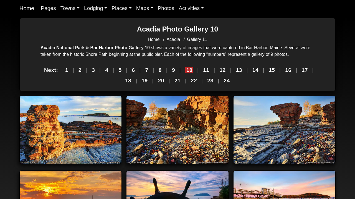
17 (305, 70)
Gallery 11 (197, 39)
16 (288, 70)
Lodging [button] (93, 8)
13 (239, 70)
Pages (48, 8)
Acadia (173, 39)
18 (128, 80)
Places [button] (119, 8)
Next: (51, 70)
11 (206, 70)
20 (161, 80)
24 (227, 80)
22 (194, 80)
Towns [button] (67, 8)
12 (222, 70)
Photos (166, 8)
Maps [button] (142, 8)
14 (255, 70)
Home (26, 8)
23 (210, 80)
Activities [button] (189, 8)
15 (272, 70)
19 (144, 80)
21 (177, 80)
